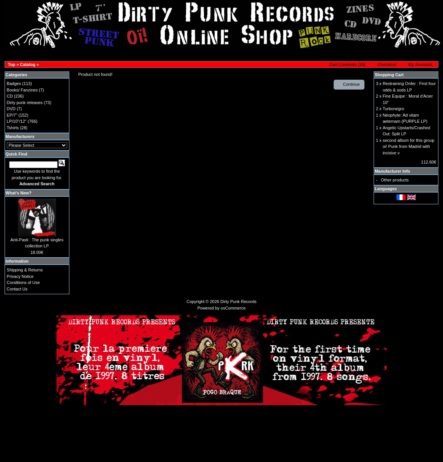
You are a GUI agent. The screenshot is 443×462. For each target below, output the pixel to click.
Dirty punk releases (25, 102)
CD (10, 96)
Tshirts (13, 127)
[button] (345, 64)
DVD (11, 108)
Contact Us (17, 289)
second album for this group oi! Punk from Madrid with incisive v (409, 146)
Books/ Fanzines (22, 90)
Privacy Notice (20, 276)
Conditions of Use (23, 282)
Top (11, 64)
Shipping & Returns (25, 270)
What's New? (19, 193)
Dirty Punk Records (238, 301)
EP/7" (12, 115)
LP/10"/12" (17, 121)
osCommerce (233, 308)
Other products (395, 180)
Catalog (27, 64)
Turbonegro (393, 108)
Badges (14, 83)
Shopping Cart (389, 74)
